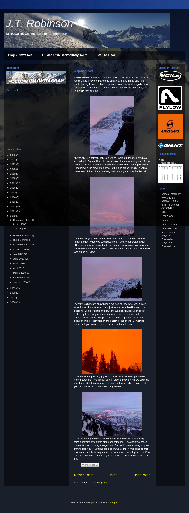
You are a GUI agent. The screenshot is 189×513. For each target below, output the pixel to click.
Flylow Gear (167, 216)
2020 (13, 169)
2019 (13, 173)
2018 (13, 178)
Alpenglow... (85, 71)
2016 (13, 187)
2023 (13, 159)
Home (112, 475)
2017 (13, 183)
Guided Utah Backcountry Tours (64, 55)
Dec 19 (20, 224)
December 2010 (22, 220)
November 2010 (22, 235)
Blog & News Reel (20, 55)
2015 (13, 192)
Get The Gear (105, 55)
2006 (13, 302)
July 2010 (18, 254)
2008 (13, 292)
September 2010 (22, 244)
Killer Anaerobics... (167, 161)
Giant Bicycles (169, 224)
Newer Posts (83, 475)
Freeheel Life (168, 246)
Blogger (113, 502)
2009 (13, 288)
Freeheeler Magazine (167, 241)
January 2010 (20, 282)
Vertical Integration (171, 193)
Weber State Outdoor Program (170, 199)
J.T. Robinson (39, 23)
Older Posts (141, 475)
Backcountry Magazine (168, 234)
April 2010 (19, 268)
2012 (13, 206)
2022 (13, 164)
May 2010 (18, 263)
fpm (93, 502)
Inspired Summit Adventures (170, 206)
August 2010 (20, 249)
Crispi (164, 220)
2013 (13, 201)
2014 (13, 197)
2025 (13, 155)
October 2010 (20, 240)
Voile (164, 211)
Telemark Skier (169, 228)
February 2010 (21, 277)
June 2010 (19, 258)
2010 (13, 216)
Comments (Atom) (98, 482)
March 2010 (19, 272)
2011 (13, 211)
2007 (13, 297)
